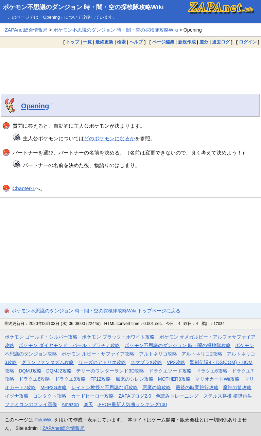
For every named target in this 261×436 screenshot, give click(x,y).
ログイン (248, 41)
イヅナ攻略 (17, 396)
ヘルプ (136, 41)
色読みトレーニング (177, 396)
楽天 (88, 404)
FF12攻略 (100, 379)
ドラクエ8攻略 (34, 379)
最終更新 (104, 41)
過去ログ (221, 41)
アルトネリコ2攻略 (201, 354)
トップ (72, 41)
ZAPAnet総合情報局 (26, 30)
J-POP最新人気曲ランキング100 (132, 404)
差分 (203, 41)
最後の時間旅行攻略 (197, 387)
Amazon (70, 404)
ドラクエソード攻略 (170, 371)
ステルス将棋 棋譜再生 (227, 396)
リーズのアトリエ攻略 (102, 362)
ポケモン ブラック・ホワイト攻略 (118, 337)
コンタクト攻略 (49, 396)
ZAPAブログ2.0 (134, 396)
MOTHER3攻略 (174, 379)
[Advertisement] (130, 66)
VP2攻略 (176, 362)
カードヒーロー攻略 (92, 396)
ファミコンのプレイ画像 (31, 404)
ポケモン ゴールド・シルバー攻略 (41, 337)
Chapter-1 (24, 188)
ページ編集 (163, 41)
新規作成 (187, 41)
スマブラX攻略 (146, 362)
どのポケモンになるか (109, 138)
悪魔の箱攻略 (156, 387)
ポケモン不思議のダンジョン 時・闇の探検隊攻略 (178, 345)
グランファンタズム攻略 (47, 362)
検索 (121, 41)
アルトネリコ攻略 (158, 354)
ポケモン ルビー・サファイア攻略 (98, 354)
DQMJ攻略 (30, 371)
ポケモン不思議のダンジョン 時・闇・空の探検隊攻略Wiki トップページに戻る (96, 310)
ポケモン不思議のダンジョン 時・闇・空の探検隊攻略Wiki (83, 7)
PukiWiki (44, 419)
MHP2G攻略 (53, 387)
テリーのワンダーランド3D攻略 (110, 371)
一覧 (87, 41)
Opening (35, 106)
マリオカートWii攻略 (217, 379)
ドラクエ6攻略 (211, 371)
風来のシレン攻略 (135, 379)
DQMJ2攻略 (59, 371)
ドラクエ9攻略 (70, 379)
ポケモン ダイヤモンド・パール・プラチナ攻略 (69, 345)
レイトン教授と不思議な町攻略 (104, 387)
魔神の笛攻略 (237, 387)
